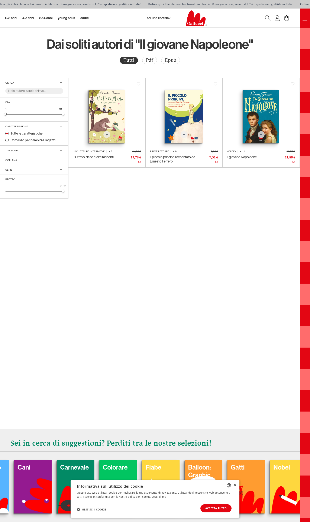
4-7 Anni (28, 18)
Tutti (128, 60)
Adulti (84, 18)
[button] (91, 509)
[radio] (129, 60)
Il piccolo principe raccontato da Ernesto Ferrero (172, 159)
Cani (30, 467)
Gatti (244, 467)
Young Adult (66, 18)
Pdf (149, 60)
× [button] (234, 485)
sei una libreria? (159, 18)
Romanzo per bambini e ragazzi (32, 140)
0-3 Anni (11, 18)
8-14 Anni (46, 18)
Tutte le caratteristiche (26, 133)
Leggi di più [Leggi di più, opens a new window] (159, 497)
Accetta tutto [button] (216, 508)
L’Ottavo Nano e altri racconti (93, 157)
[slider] (5, 114)
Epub (170, 60)
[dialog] (155, 499)
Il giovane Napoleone (242, 157)
